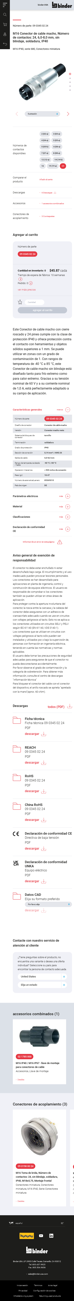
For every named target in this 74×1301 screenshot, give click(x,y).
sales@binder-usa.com (38, 1274)
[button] (5, 5)
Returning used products (50, 1296)
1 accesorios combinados (53, 203)
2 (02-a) (44, 134)
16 (42, 166)
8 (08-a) (56, 153)
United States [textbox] (28, 976)
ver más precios (27, 289)
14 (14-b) (58, 160)
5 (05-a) (56, 140)
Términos (38, 1285)
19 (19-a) (53, 166)
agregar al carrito (42, 310)
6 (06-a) (56, 147)
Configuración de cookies (44, 1291)
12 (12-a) (45, 160)
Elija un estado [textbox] (29, 984)
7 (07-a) (44, 153)
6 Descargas (49, 192)
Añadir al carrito (46, 179)
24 (63, 166)
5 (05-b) (45, 147)
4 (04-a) (44, 140)
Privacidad (23, 1291)
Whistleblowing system (23, 1296)
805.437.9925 (38, 1264)
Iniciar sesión (22, 1285)
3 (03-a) (56, 134)
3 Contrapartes (48, 216)
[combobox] (42, 976)
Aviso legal (52, 1285)
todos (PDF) (56, 707)
